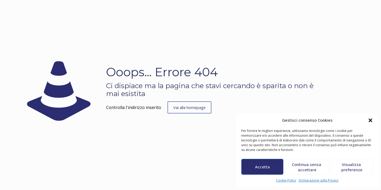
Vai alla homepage (189, 107)
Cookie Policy (286, 180)
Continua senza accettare (307, 167)
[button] (370, 120)
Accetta (262, 166)
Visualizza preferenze (351, 167)
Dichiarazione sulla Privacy (318, 180)
